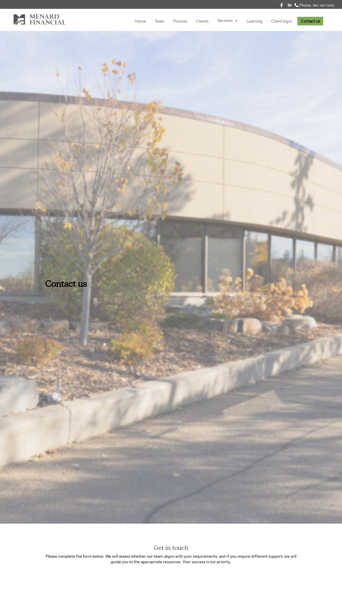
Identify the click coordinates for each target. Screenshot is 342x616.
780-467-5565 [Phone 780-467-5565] (323, 6)
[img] (171, 262)
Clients (202, 21)
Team (159, 21)
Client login (281, 21)
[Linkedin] (290, 5)
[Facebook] (281, 5)
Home (140, 21)
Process (180, 21)
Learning (254, 21)
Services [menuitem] (227, 20)
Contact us (310, 21)
